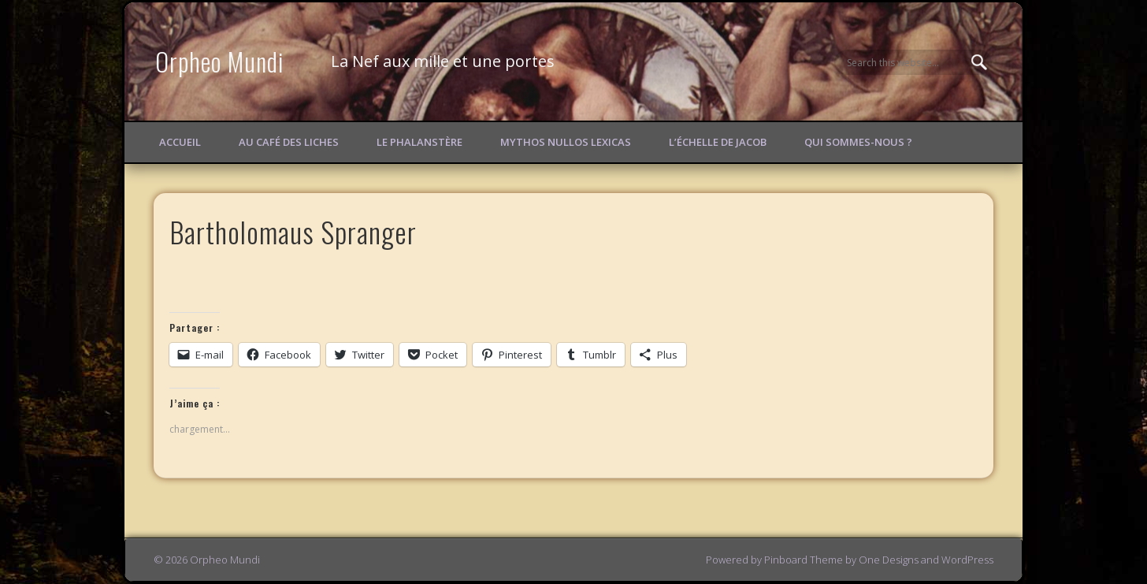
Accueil (180, 142)
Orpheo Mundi (219, 61)
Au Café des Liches (289, 142)
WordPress (967, 559)
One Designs (889, 559)
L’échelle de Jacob (718, 142)
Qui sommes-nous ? (858, 142)
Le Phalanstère (419, 142)
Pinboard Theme (803, 559)
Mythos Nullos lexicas (565, 142)
